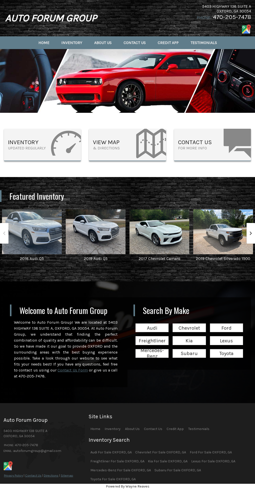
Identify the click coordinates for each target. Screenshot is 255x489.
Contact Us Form (73, 370)
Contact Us (33, 475)
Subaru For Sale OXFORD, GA (177, 470)
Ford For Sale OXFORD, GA (211, 452)
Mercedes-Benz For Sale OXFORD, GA (120, 470)
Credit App (175, 429)
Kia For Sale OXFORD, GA (168, 461)
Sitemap (67, 475)
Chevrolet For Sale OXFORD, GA (160, 452)
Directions (51, 475)
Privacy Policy (13, 475)
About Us (132, 429)
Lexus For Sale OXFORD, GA (213, 461)
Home (95, 429)
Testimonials (198, 429)
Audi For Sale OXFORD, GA (111, 452)
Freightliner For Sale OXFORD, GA (117, 461)
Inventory (113, 429)
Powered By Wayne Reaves (127, 486)
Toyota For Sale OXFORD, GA (113, 479)
